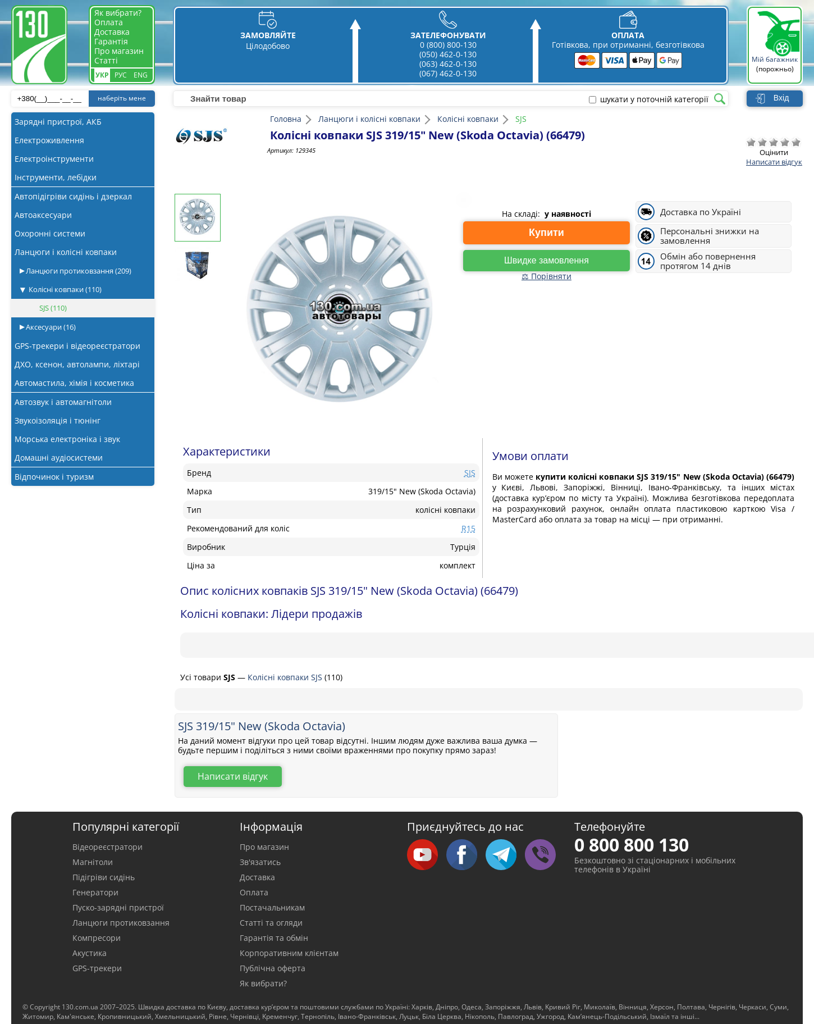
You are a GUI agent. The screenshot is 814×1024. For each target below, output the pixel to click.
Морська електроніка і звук (67, 439)
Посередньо (773, 142)
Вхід (781, 97)
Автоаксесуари (43, 215)
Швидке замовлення (546, 260)
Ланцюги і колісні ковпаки (66, 252)
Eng (141, 75)
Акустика (89, 953)
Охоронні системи (50, 233)
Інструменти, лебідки (56, 177)
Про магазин (119, 50)
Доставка (112, 31)
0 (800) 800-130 (448, 44)
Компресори (96, 937)
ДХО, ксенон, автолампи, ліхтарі (77, 364)
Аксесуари (50, 327)
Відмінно (796, 142)
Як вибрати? (117, 12)
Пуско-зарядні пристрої (118, 907)
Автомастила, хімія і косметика (74, 382)
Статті (106, 60)
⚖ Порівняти (546, 276)
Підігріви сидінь (103, 877)
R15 (468, 528)
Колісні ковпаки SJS (286, 677)
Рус (121, 75)
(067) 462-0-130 (448, 73)
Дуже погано (751, 142)
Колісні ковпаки (65, 289)
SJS (53, 308)
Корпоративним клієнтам (289, 953)
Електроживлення (49, 140)
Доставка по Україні (700, 212)
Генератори (95, 892)
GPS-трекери (97, 968)
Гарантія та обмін (274, 937)
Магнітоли (92, 862)
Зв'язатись (260, 862)
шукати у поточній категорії (654, 99)
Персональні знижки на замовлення (709, 235)
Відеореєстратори (107, 846)
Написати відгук (774, 162)
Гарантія (111, 41)
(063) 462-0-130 (448, 64)
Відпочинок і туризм (54, 476)
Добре (784, 142)
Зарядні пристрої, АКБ (58, 121)
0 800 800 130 (631, 844)
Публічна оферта (272, 968)
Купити (546, 232)
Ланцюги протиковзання (77, 271)
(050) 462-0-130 (448, 54)
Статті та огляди (271, 922)
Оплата (108, 22)
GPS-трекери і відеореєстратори (77, 345)
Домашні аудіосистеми (59, 457)
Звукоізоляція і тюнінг (57, 420)
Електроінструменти (54, 158)
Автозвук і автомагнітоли (63, 402)
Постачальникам (272, 907)
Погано (762, 142)
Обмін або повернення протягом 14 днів (708, 261)
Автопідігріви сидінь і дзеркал (73, 196)
